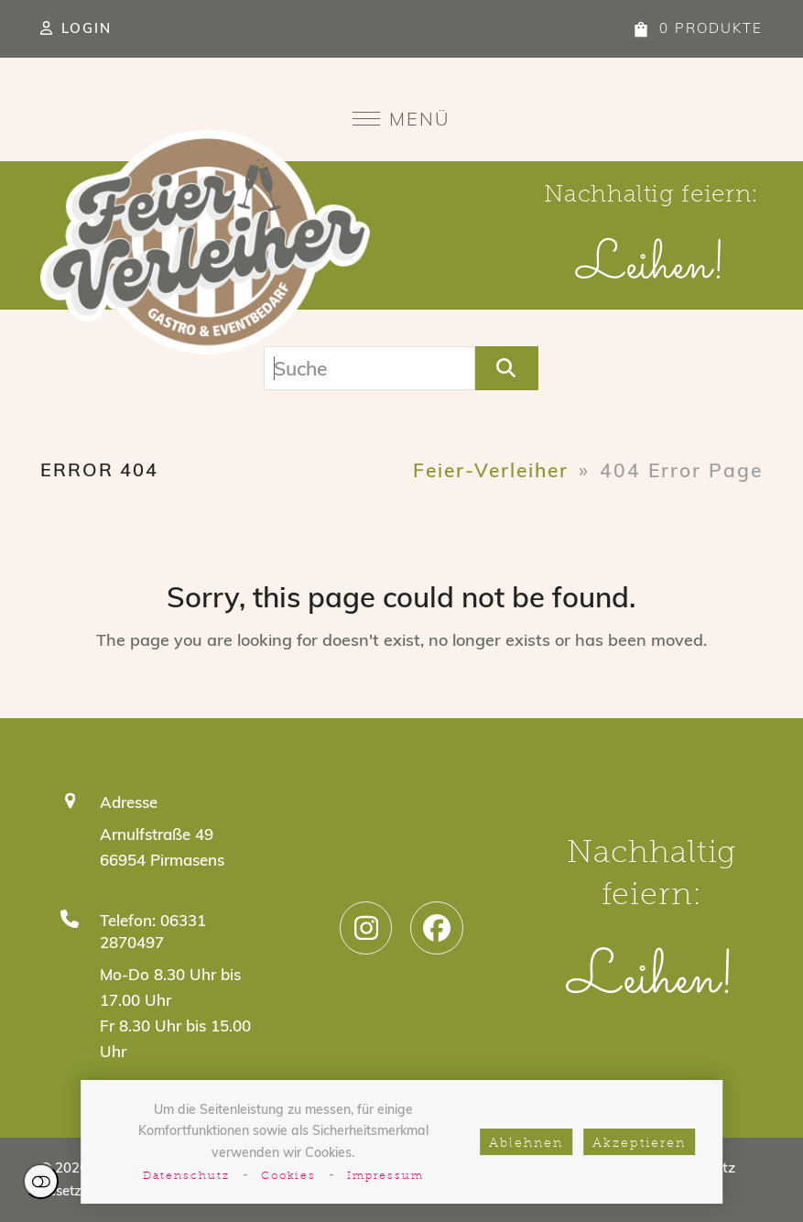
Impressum (385, 1176)
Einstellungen (41, 1181)
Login (86, 28)
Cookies (288, 1176)
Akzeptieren (639, 1144)
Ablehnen (526, 1144)
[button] (401, 119)
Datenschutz (186, 1176)
